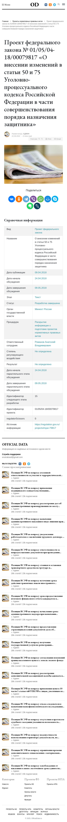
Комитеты (28, 788)
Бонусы (21, 814)
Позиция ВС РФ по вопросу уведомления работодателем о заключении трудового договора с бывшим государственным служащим (37, 535)
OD (34, 4)
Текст (38, 297)
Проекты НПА (52, 784)
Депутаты (28, 796)
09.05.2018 (40, 288)
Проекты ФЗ (29, 784)
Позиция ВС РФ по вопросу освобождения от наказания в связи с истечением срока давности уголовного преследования (35, 767)
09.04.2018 (40, 272)
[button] (6, 4)
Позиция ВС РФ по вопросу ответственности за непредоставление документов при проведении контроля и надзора (35, 551)
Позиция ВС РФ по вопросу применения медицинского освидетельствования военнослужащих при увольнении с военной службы (38, 489)
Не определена (43, 351)
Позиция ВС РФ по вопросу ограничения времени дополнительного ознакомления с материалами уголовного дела (36, 751)
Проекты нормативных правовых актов (27, 21)
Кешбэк (11, 814)
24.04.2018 (40, 278)
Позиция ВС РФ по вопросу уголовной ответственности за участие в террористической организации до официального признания (36, 474)
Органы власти (30, 792)
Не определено (43, 364)
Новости (5, 784)
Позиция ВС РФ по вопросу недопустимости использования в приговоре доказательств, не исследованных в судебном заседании (34, 736)
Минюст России (43, 309)
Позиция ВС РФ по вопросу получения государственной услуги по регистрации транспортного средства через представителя (34, 643)
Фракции (27, 800)
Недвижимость (52, 814)
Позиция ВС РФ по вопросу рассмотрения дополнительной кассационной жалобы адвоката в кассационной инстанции (37, 674)
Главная (5, 21)
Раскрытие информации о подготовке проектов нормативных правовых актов (47, 329)
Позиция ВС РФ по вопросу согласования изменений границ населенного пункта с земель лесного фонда (38, 659)
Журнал (5, 788)
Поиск (39, 814)
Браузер (30, 814)
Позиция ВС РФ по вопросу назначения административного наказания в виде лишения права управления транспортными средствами (37, 520)
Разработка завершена (47, 303)
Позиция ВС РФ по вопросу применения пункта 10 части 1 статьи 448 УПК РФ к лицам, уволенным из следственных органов (37, 690)
